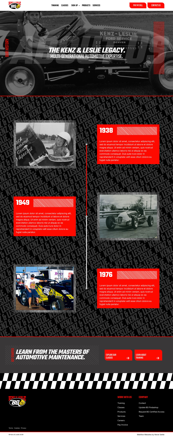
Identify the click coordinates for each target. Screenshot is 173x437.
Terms (11, 428)
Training (121, 403)
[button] (75, 5)
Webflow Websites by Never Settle (150, 435)
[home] (15, 5)
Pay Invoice (122, 425)
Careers (121, 420)
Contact (142, 403)
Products (121, 412)
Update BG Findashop (148, 407)
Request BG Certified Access (151, 412)
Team (141, 416)
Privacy (23, 428)
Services (121, 416)
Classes (120, 407)
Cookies (17, 428)
